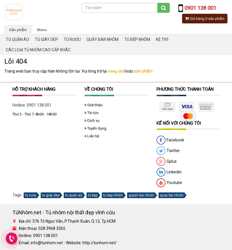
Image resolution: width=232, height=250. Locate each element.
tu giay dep (50, 195)
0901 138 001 (39, 105)
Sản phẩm (18, 30)
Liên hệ (91, 136)
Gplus (166, 161)
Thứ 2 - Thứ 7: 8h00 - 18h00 (34, 114)
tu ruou (30, 195)
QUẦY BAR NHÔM (102, 39)
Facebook (170, 140)
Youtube (169, 182)
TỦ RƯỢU (72, 39)
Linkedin (169, 172)
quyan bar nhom (141, 195)
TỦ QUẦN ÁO (17, 39)
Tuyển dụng (95, 128)
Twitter (168, 151)
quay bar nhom (172, 195)
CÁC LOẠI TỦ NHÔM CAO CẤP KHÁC (38, 50)
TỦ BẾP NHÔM (137, 39)
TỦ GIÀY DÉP (46, 39)
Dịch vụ (91, 120)
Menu (42, 30)
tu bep (92, 195)
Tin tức (91, 113)
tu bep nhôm (113, 195)
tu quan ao (73, 195)
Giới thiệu (93, 105)
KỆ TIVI (162, 39)
